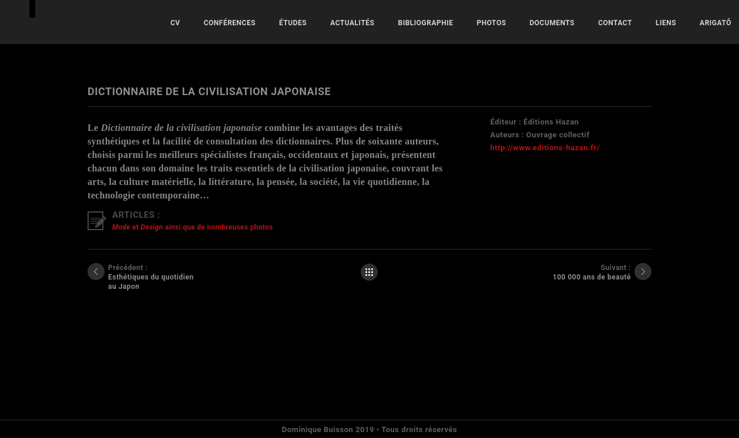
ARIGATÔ (715, 23)
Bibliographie (426, 23)
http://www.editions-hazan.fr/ (545, 147)
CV (175, 23)
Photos (491, 23)
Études (293, 23)
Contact (615, 23)
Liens (666, 23)
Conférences (230, 23)
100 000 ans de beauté (592, 277)
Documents (552, 23)
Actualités (352, 23)
